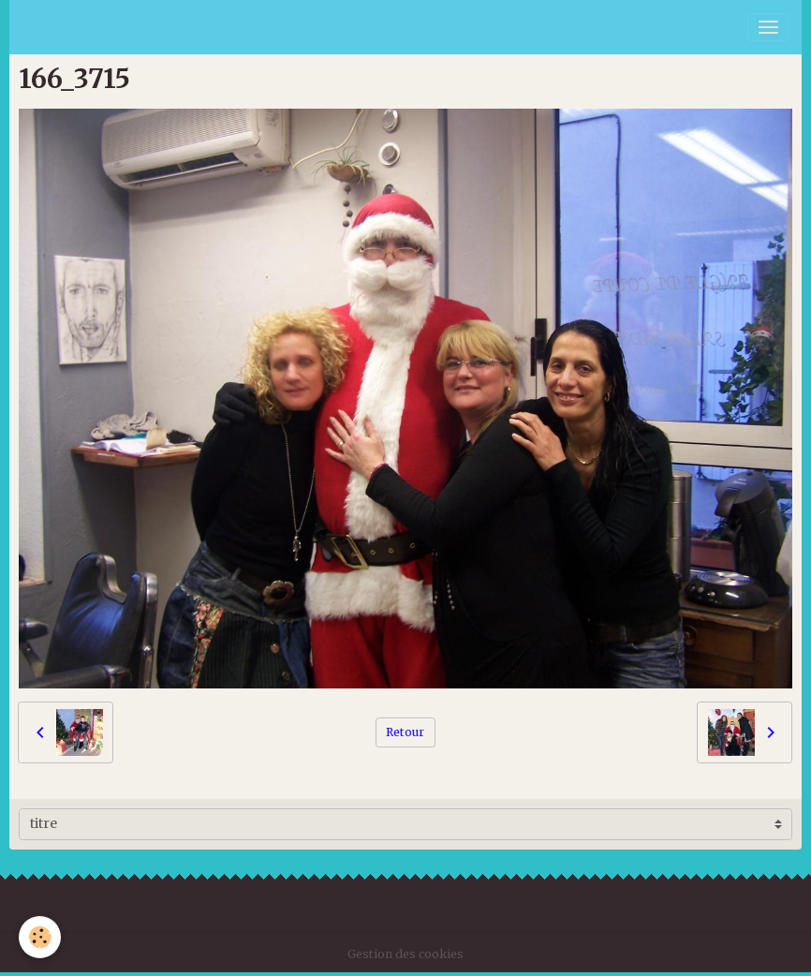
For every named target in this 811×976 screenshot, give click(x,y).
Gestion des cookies (405, 954)
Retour (405, 732)
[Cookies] (40, 937)
